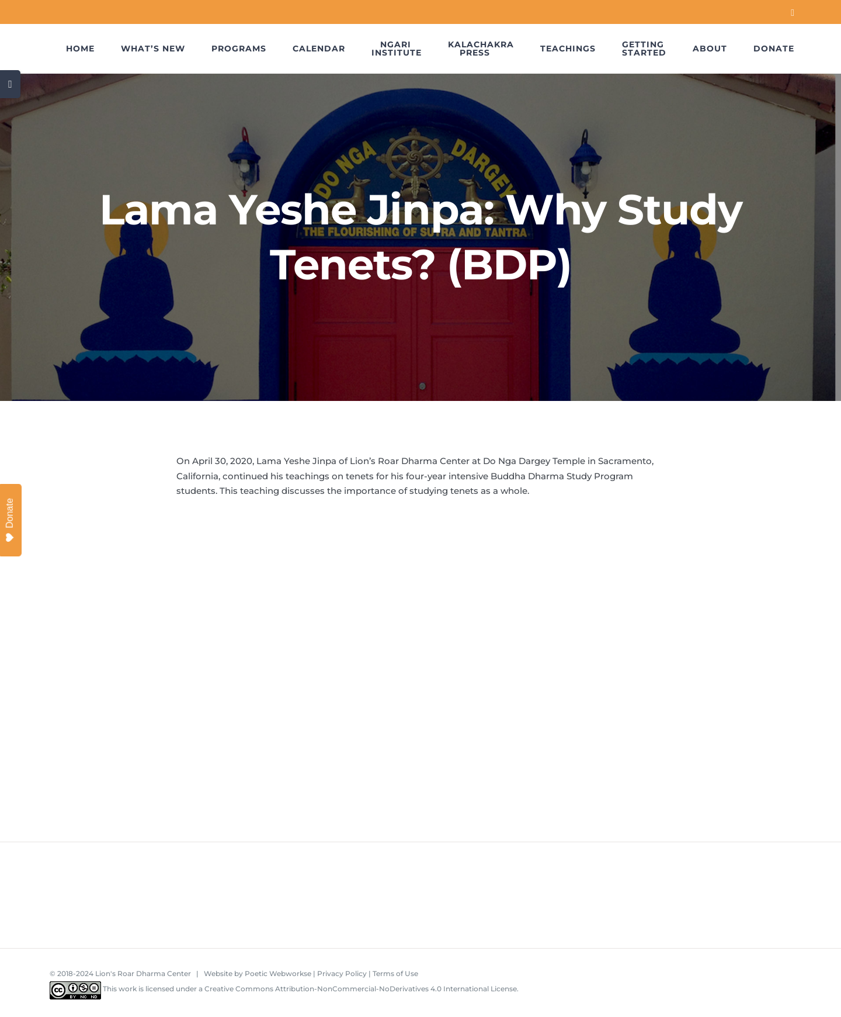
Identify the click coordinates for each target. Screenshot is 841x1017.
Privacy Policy (342, 973)
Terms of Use (395, 973)
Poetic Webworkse (278, 973)
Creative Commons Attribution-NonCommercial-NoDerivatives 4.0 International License (360, 988)
